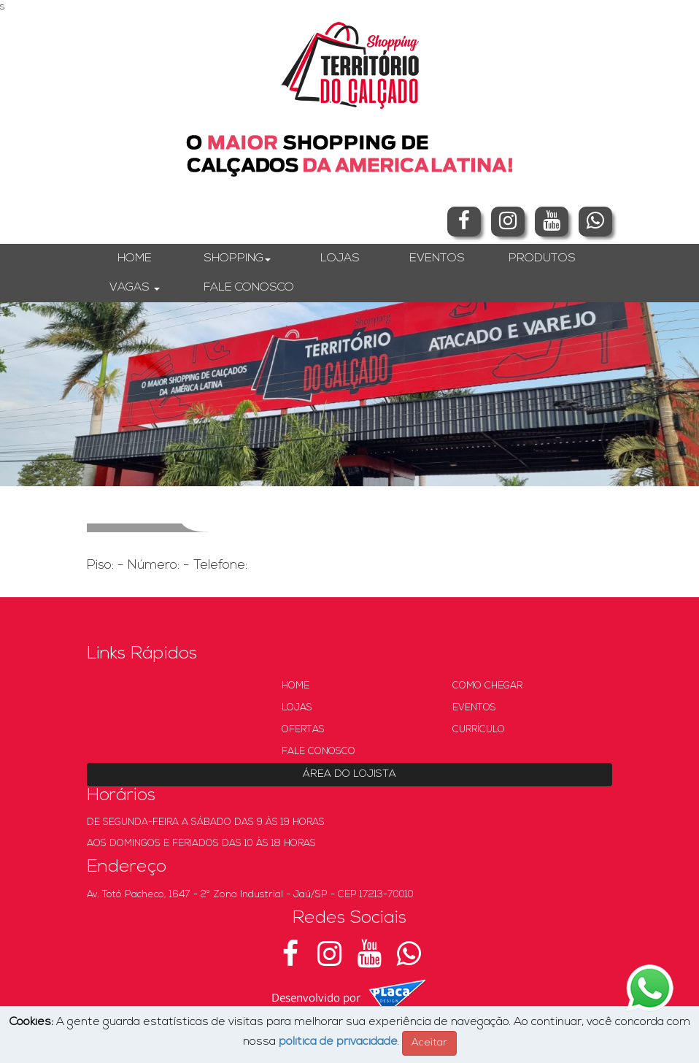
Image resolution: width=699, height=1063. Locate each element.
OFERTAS (303, 729)
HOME (134, 258)
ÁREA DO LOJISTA (349, 774)
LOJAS (340, 258)
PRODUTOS (542, 258)
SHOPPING (237, 258)
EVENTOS (437, 258)
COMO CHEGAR (487, 686)
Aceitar (429, 1042)
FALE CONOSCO (249, 287)
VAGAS (134, 287)
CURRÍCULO (478, 729)
